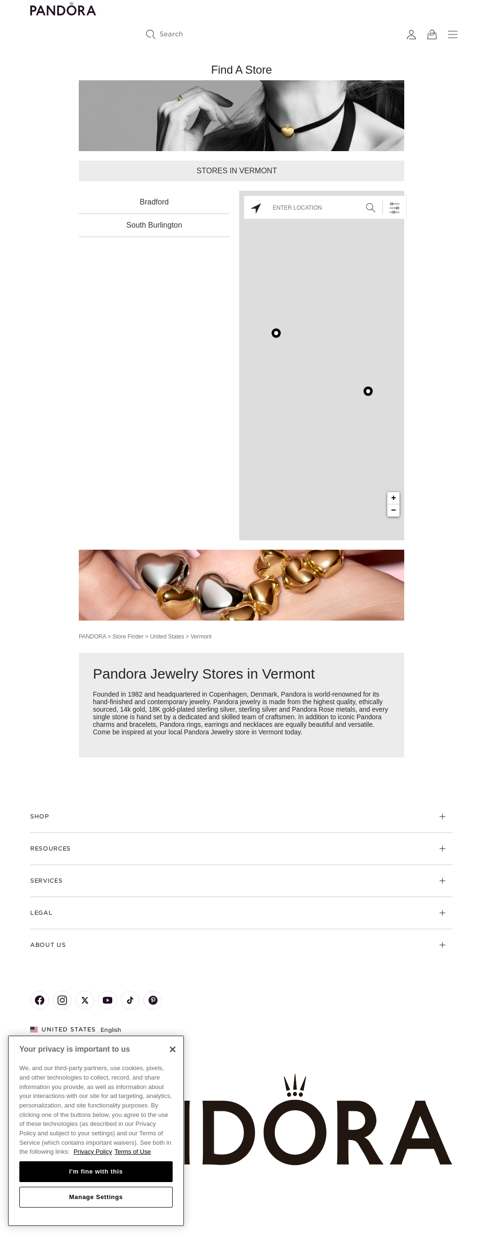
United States (167, 636)
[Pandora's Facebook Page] (39, 1000)
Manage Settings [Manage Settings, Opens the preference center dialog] (96, 1196)
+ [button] (393, 498)
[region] (96, 1130)
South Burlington (154, 225)
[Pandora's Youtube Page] (107, 1000)
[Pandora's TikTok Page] (130, 1000)
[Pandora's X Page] (84, 1000)
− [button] (393, 510)
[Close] (172, 1049)
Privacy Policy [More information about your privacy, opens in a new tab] (93, 1151)
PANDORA (92, 636)
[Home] (241, 1120)
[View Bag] (432, 34)
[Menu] (452, 34)
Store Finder (127, 636)
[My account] (411, 34)
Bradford (154, 202)
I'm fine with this (96, 1171)
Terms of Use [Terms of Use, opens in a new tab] (133, 1151)
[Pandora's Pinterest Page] (152, 1000)
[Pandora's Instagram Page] (62, 1000)
